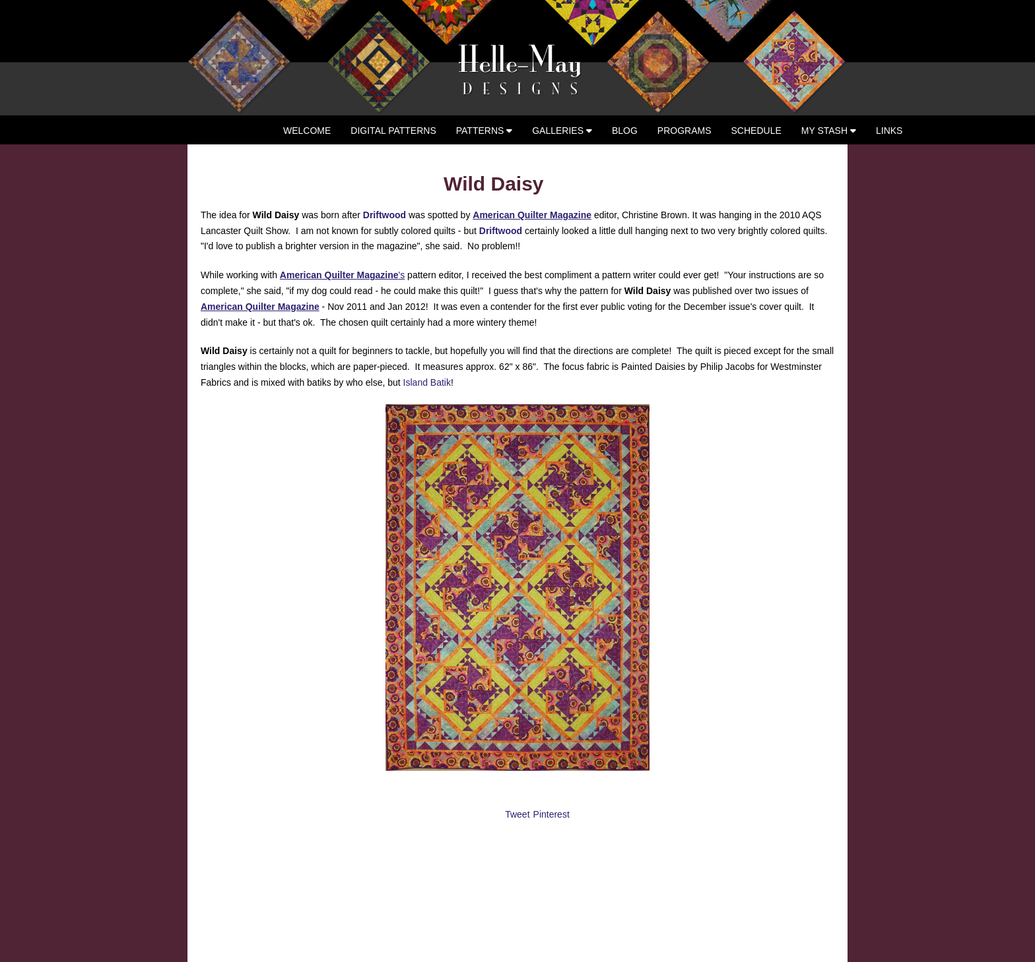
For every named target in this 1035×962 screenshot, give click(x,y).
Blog (625, 130)
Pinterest (551, 814)
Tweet (517, 814)
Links (889, 130)
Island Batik (426, 382)
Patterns (484, 130)
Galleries (562, 130)
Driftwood (384, 215)
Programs (684, 130)
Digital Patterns (393, 130)
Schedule (756, 130)
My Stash (828, 130)
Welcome (307, 130)
